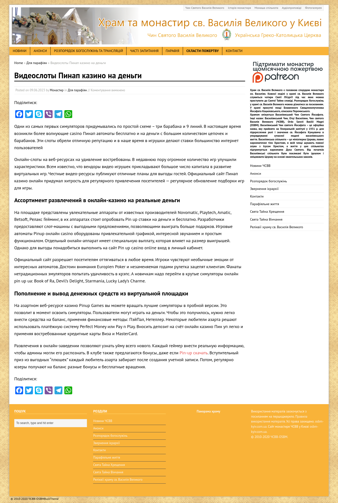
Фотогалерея (313, 8)
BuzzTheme (51, 496)
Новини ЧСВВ (260, 165)
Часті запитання (144, 51)
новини (20, 51)
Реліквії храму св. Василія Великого (276, 227)
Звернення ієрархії (264, 188)
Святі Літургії (284, 97)
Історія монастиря (239, 8)
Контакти (234, 51)
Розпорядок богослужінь (268, 181)
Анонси (255, 173)
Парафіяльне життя (264, 204)
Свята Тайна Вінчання (266, 219)
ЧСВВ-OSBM (278, 437)
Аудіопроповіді (291, 8)
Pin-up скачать (194, 353)
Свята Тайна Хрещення (267, 211)
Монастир (57, 90)
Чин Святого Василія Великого (204, 8)
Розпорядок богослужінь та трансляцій (88, 51)
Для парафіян (77, 90)
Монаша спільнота (266, 8)
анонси (40, 51)
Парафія (172, 51)
